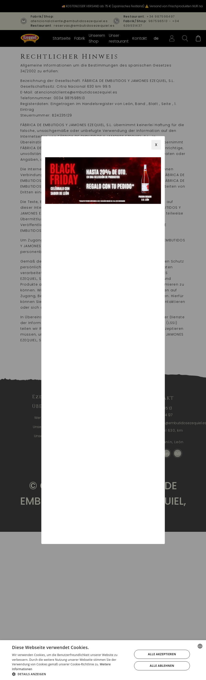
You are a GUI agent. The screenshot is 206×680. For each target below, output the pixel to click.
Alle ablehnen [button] (162, 666)
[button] (70, 674)
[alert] (103, 660)
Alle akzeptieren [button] (162, 654)
